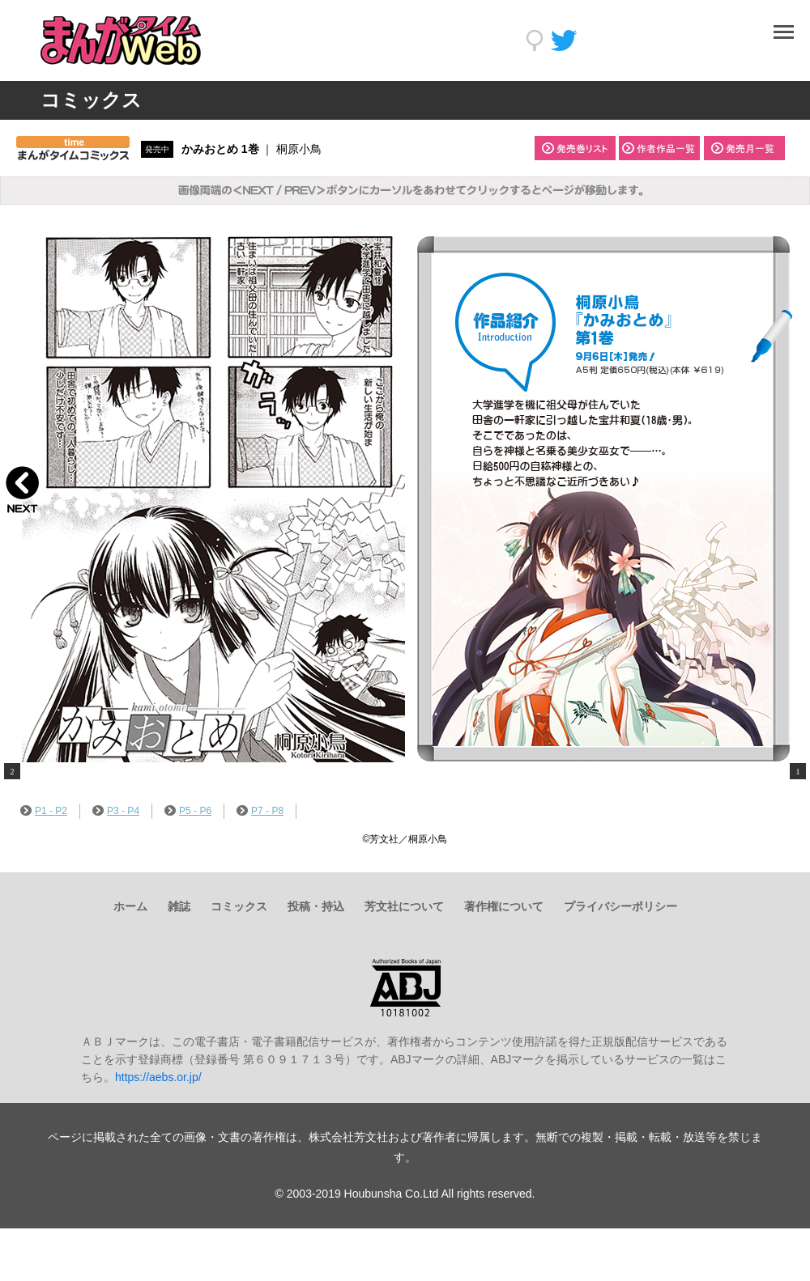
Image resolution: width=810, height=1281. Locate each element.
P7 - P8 (260, 811)
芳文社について (404, 906)
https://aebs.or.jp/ (158, 1077)
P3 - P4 (115, 811)
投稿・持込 (316, 906)
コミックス (239, 906)
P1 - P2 (43, 811)
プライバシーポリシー (620, 906)
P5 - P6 (187, 811)
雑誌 (179, 906)
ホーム (130, 906)
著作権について (504, 906)
